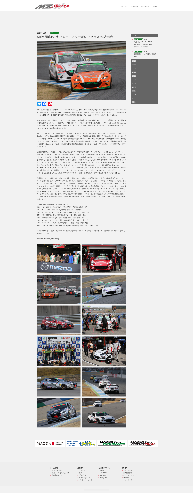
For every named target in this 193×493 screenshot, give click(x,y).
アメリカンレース (58, 470)
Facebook (103, 473)
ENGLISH (155, 6)
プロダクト (119, 14)
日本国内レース (57, 475)
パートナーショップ (148, 14)
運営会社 (126, 477)
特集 (110, 14)
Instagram (103, 477)
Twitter (102, 470)
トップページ (123, 6)
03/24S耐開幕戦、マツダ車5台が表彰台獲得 (145, 54)
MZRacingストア (132, 14)
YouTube (103, 475)
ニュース (103, 14)
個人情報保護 (127, 473)
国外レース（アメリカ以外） (61, 473)
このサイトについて (130, 475)
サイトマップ (145, 6)
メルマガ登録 (134, 6)
